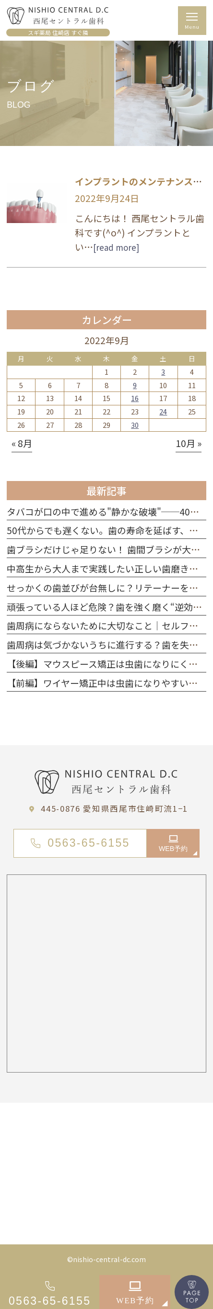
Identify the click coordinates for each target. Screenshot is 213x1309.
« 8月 (22, 442)
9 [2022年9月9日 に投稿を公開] (135, 385)
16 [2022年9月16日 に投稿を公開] (135, 398)
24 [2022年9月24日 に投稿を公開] (163, 411)
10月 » (188, 442)
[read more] (116, 247)
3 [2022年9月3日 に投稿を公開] (163, 372)
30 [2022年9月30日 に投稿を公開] (135, 425)
